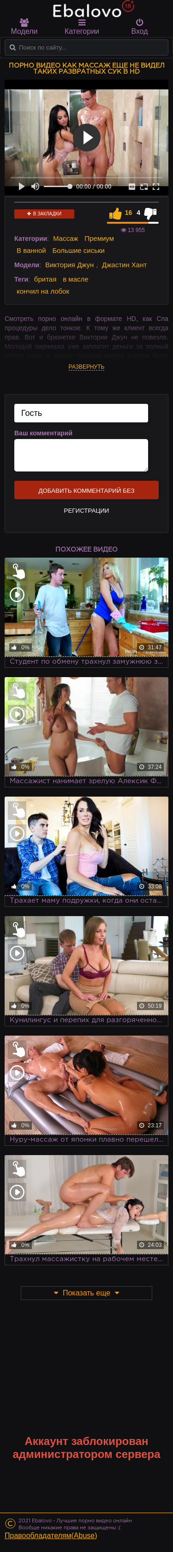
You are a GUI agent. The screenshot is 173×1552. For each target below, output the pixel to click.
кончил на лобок (43, 291)
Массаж (65, 238)
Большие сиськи (79, 250)
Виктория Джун (69, 265)
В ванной (31, 250)
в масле (75, 279)
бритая (45, 279)
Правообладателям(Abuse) (51, 1535)
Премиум (99, 238)
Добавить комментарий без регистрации (86, 493)
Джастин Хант (124, 265)
